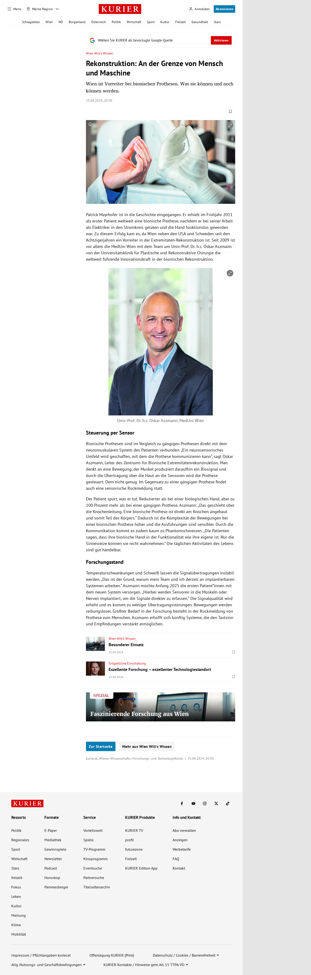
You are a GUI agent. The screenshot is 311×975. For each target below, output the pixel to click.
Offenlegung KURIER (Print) (111, 955)
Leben (16, 896)
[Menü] (15, 9)
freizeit (16, 877)
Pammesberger (56, 887)
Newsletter (53, 858)
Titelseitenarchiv (96, 887)
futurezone (134, 849)
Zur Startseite (101, 746)
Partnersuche (93, 877)
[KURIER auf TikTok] (227, 803)
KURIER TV (134, 830)
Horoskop (52, 877)
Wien (49, 22)
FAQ (176, 858)
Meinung (18, 915)
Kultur (165, 22)
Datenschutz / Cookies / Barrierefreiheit (184, 955)
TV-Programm (94, 849)
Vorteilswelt (92, 830)
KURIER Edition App (141, 868)
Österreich (98, 22)
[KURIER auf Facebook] (182, 803)
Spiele (88, 839)
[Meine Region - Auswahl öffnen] (57, 9)
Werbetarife (182, 849)
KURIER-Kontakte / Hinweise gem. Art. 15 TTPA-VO (143, 964)
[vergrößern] (230, 125)
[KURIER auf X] (216, 803)
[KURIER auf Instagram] (205, 803)
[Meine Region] (40, 9)
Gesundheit (200, 22)
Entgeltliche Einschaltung (127, 663)
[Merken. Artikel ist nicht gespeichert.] (230, 111)
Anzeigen (180, 839)
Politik (116, 22)
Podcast (50, 868)
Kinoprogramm (95, 858)
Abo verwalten (184, 830)
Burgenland (77, 22)
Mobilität (18, 934)
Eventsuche (92, 868)
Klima (16, 924)
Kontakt (179, 868)
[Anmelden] (199, 9)
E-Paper (50, 830)
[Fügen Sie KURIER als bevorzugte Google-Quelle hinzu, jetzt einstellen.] (160, 40)
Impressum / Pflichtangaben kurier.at (41, 955)
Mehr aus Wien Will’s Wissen (147, 746)
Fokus (16, 887)
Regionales (20, 839)
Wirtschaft (134, 22)
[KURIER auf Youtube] (193, 803)
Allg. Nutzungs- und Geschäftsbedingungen (46, 964)
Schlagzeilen (31, 22)
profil (129, 839)
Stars (217, 22)
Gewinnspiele (55, 849)
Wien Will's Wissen (99, 53)
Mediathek (52, 839)
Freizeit (180, 22)
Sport (151, 22)
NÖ (61, 22)
